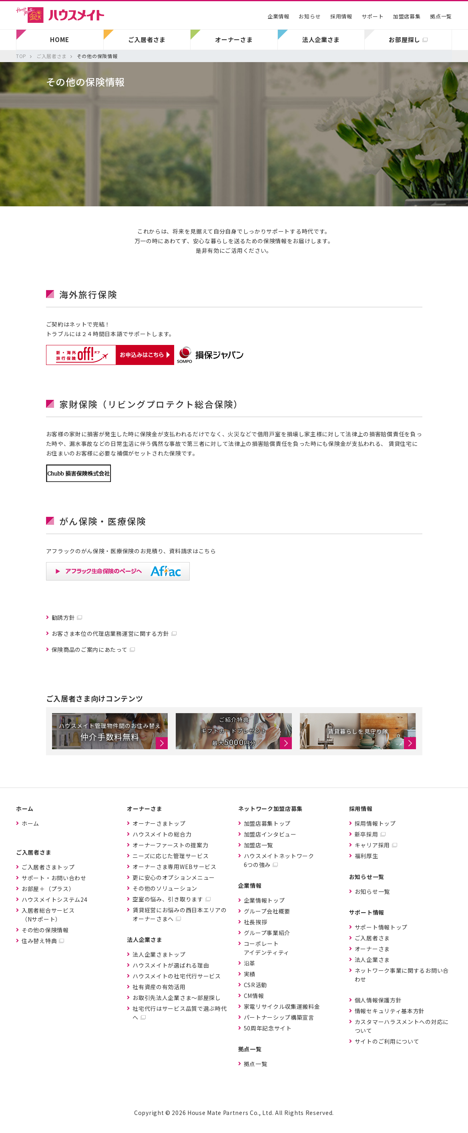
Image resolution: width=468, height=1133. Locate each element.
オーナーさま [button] (234, 39)
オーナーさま (372, 949)
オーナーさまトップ (159, 823)
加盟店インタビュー (270, 834)
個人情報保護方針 (378, 1000)
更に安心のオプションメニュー (174, 877)
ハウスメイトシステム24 (54, 899)
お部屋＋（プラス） (48, 889)
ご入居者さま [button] (147, 39)
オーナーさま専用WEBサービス (175, 867)
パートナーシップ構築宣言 (279, 1017)
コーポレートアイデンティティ (267, 947)
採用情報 (341, 16)
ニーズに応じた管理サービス (171, 856)
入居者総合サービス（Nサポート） (48, 914)
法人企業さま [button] (321, 39)
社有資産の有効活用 (159, 987)
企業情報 (278, 16)
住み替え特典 (39, 941)
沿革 (249, 963)
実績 (249, 974)
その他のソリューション (165, 888)
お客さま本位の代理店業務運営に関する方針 (110, 633)
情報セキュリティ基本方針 (390, 1011)
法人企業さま (372, 960)
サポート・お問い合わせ (54, 878)
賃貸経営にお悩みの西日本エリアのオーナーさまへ (180, 914)
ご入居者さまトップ (48, 867)
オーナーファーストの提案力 (170, 845)
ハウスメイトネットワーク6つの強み (279, 860)
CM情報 (254, 996)
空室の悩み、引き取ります (168, 899)
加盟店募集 (407, 16)
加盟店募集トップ (267, 823)
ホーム (30, 823)
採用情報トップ (375, 823)
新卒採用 (366, 834)
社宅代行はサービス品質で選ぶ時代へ (180, 1012)
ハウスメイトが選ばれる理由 (171, 965)
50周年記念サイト (268, 1028)
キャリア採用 (372, 845)
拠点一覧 (441, 16)
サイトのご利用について (387, 1041)
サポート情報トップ (381, 927)
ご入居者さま (372, 938)
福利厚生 (366, 856)
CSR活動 (255, 985)
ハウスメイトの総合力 (162, 834)
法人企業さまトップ (159, 954)
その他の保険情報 (45, 930)
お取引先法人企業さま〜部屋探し (177, 998)
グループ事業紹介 (267, 933)
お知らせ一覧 (372, 891)
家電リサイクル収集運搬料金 (282, 1006)
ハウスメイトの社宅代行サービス (177, 976)
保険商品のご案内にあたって (90, 649)
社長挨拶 (255, 922)
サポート (373, 16)
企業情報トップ (264, 900)
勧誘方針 (63, 617)
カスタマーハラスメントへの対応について (402, 1026)
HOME (59, 39)
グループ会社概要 (267, 911)
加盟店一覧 (258, 845)
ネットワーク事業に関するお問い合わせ (402, 974)
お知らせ (310, 16)
